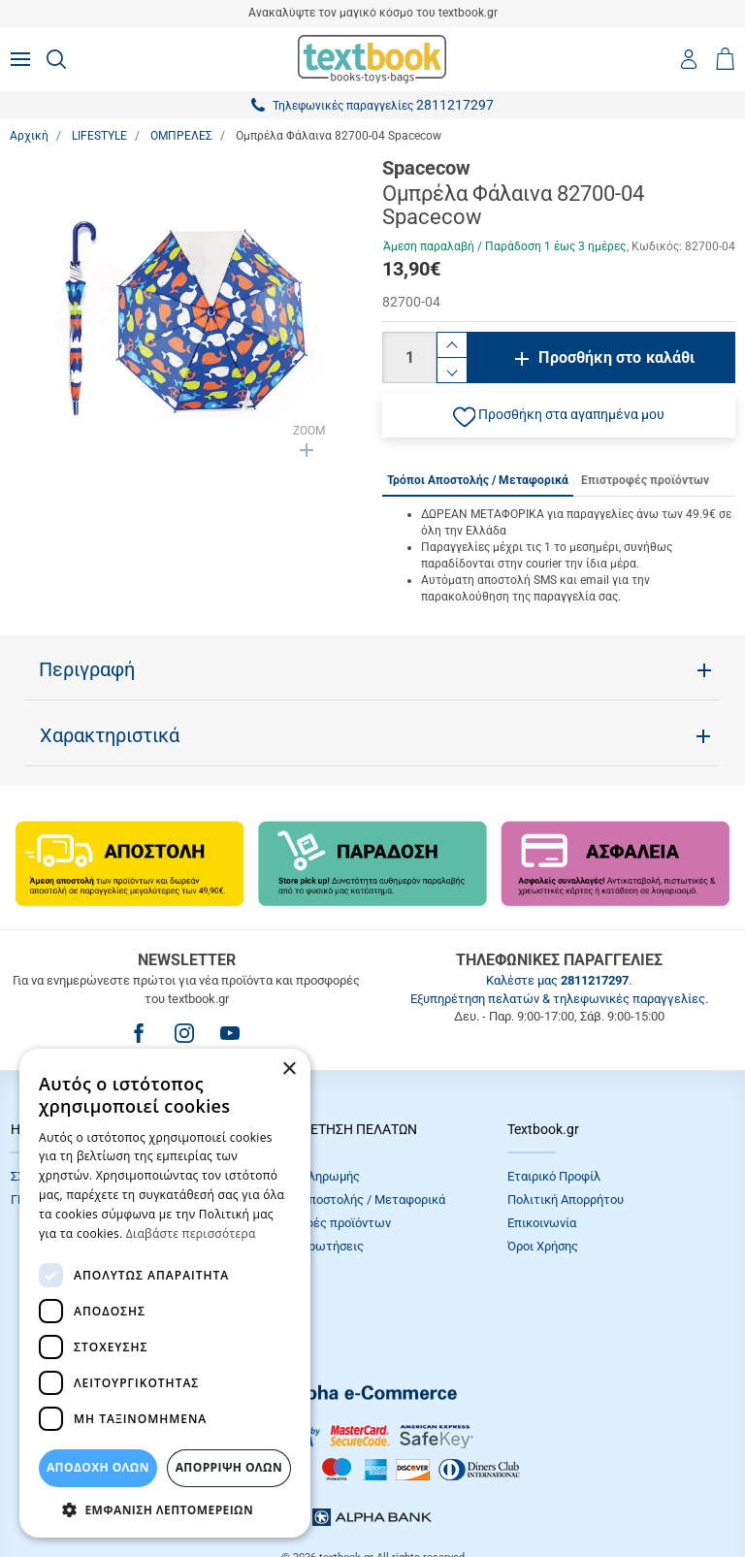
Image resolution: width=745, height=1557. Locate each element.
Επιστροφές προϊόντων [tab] (645, 480)
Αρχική (29, 136)
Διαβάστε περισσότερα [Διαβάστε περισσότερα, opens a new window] (191, 1233)
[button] (558, 415)
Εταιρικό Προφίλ (553, 1176)
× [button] (288, 1069)
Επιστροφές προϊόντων (325, 1223)
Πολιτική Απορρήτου (565, 1199)
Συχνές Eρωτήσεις (311, 1246)
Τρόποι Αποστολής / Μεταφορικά (352, 1199)
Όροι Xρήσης (542, 1246)
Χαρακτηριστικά (109, 735)
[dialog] (164, 1293)
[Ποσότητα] (409, 357)
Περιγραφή (87, 669)
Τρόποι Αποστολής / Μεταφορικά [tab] (477, 480)
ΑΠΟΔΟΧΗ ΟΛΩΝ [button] (98, 1467)
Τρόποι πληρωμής (309, 1176)
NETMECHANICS (433, 1493)
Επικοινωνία (541, 1223)
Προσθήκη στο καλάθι (616, 357)
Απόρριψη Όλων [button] (229, 1467)
